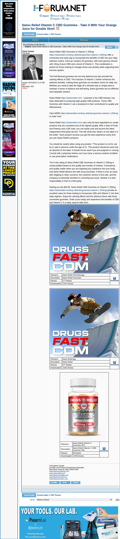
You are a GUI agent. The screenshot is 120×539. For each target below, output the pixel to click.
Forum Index (43, 34)
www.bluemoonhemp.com (59, 471)
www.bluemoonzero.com (58, 479)
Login (65, 19)
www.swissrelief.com (57, 473)
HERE (57, 113)
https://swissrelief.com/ (71, 98)
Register (55, 19)
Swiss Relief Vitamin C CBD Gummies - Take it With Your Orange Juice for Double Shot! (65, 47)
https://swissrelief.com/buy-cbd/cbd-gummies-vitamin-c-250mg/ (78, 55)
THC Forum (55, 34)
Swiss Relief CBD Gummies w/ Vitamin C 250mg (71, 52)
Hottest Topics (75, 16)
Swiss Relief (55, 98)
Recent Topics (59, 16)
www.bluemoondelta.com (58, 475)
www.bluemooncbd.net (58, 477)
